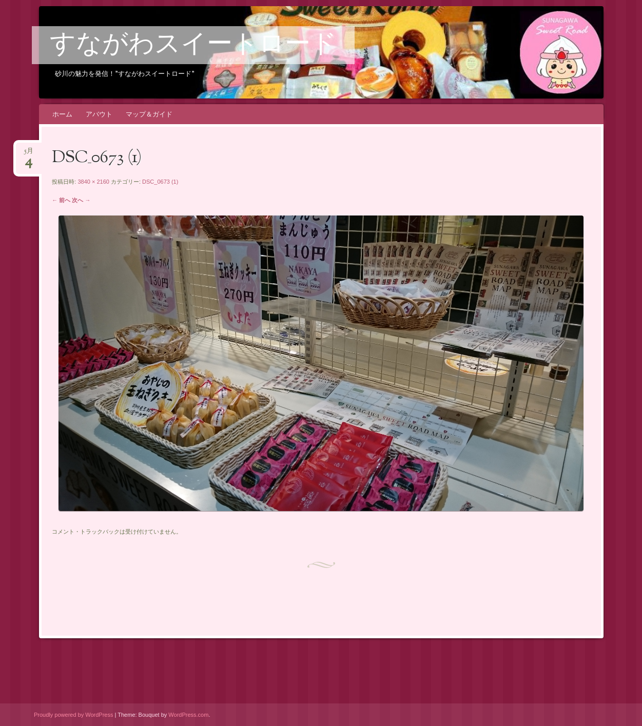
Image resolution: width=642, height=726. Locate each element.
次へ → (81, 200)
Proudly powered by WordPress (73, 715)
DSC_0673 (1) (160, 182)
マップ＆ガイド (149, 114)
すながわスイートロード (193, 45)
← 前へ (61, 200)
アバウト (99, 114)
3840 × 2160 (93, 182)
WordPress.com (188, 715)
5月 (28, 154)
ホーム (62, 114)
